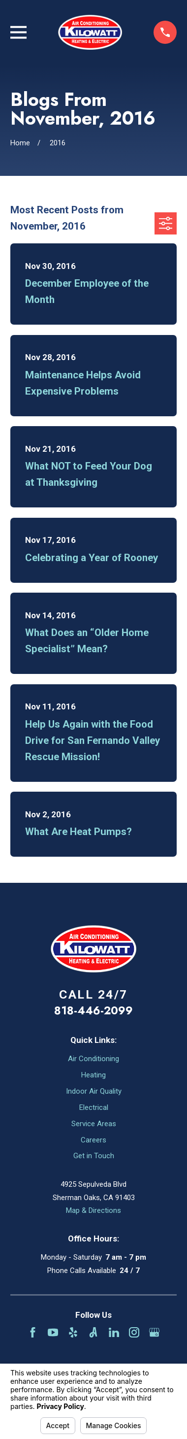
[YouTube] (53, 1332)
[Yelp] (73, 1332)
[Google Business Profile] (154, 1332)
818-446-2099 (93, 1010)
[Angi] (93, 1332)
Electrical (93, 1107)
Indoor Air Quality (94, 1091)
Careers (93, 1140)
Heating (93, 1075)
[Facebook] (33, 1332)
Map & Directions (93, 1210)
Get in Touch (93, 1155)
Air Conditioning (93, 1058)
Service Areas (93, 1123)
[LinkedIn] (114, 1332)
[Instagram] (134, 1332)
